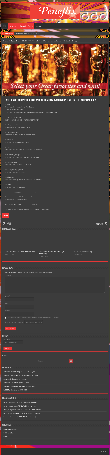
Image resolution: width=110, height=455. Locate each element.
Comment (8, 275)
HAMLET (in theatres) (10, 390)
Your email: (7, 339)
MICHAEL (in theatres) (83, 252)
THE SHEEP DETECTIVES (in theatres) (27, 33)
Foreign (30, 26)
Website (7, 310)
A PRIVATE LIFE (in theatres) (26, 417)
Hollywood (12, 26)
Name (7, 296)
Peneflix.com (30, 107)
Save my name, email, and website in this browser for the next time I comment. (33, 318)
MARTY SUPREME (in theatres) (27, 402)
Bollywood (22, 26)
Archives (38, 26)
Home (5, 25)
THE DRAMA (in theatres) (11, 383)
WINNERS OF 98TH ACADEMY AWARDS (29, 410)
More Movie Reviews (10, 429)
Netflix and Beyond (9, 433)
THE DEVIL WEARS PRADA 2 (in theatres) (16, 375)
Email (7, 303)
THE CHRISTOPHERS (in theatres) (14, 386)
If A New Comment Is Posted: (24, 322)
